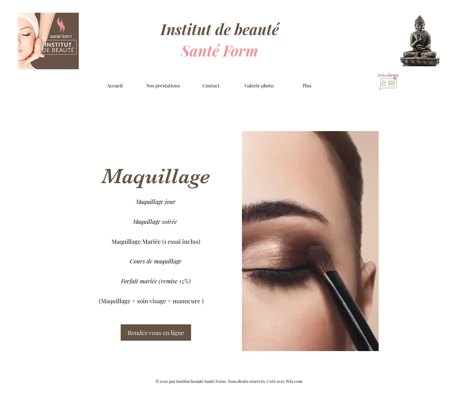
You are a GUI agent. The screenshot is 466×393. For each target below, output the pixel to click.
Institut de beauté (219, 29)
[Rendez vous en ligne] (156, 332)
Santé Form (219, 50)
